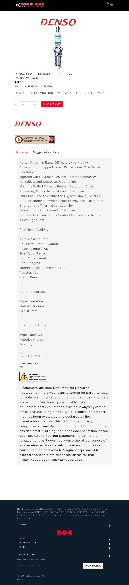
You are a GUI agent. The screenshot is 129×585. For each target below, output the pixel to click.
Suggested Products (47, 152)
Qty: (17, 104)
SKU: (44, 86)
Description (22, 152)
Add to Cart (52, 104)
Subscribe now (93, 566)
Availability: (21, 86)
